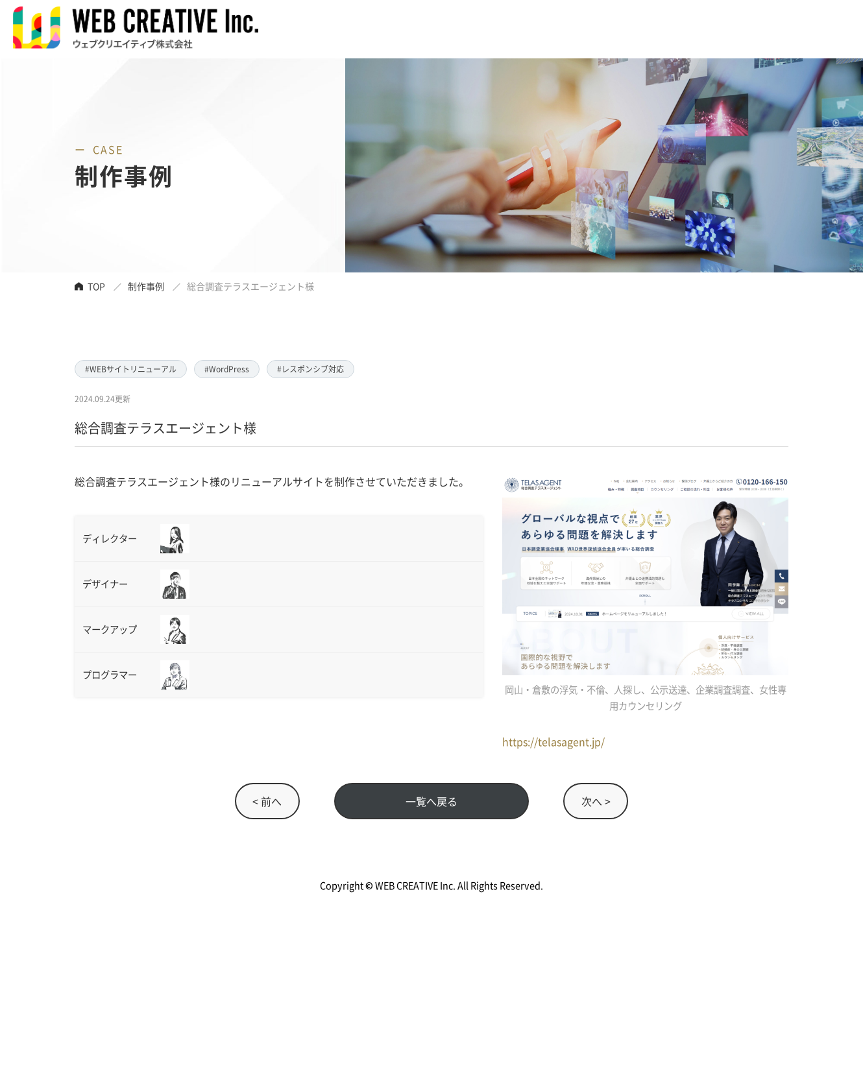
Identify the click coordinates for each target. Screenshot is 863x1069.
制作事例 (146, 286)
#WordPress (226, 368)
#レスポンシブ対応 (310, 368)
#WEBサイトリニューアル (130, 368)
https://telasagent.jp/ (553, 741)
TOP (96, 286)
